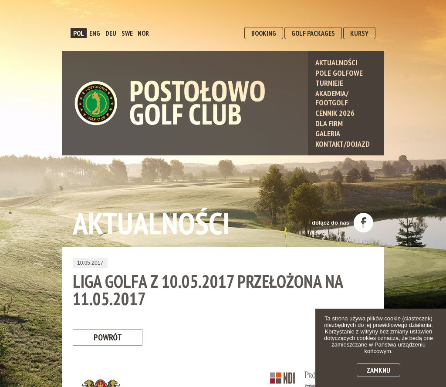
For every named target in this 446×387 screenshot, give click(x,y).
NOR (143, 33)
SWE (127, 33)
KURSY (359, 33)
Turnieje (329, 83)
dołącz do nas (342, 222)
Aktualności (336, 62)
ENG (94, 33)
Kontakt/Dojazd (342, 144)
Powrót (107, 338)
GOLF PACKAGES (313, 33)
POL (78, 33)
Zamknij (378, 370)
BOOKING (263, 33)
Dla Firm (329, 123)
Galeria (327, 133)
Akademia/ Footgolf (331, 98)
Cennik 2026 (335, 113)
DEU (110, 33)
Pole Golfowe (339, 73)
